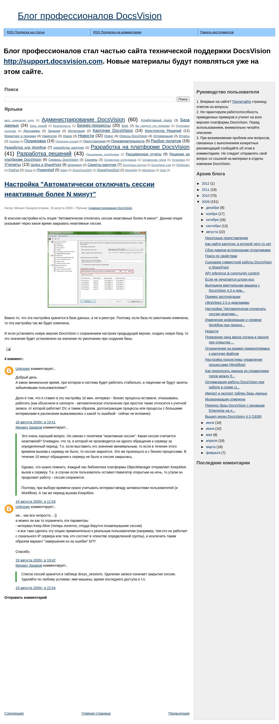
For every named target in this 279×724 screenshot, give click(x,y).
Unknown (23, 369)
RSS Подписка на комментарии (117, 32)
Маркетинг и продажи (20, 136)
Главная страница (96, 713)
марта (211, 447)
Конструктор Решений (163, 131)
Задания (54, 131)
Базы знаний (38, 125)
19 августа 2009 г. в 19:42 (36, 560)
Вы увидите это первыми (152, 125)
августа (212, 232)
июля (210, 423)
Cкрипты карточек (102, 165)
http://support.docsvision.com (53, 61)
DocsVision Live (161, 164)
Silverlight (131, 170)
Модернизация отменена (225, 399)
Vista (163, 170)
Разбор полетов (166, 141)
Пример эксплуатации (222, 297)
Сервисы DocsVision (63, 160)
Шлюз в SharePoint (46, 165)
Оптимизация (163, 136)
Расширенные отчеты (143, 154)
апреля (212, 441)
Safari (63, 170)
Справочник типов (154, 159)
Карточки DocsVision (113, 130)
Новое (67, 136)
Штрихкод (75, 165)
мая (209, 435)
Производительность (128, 141)
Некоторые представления (226, 238)
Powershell (45, 170)
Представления (94, 141)
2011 (206, 190)
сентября (214, 226)
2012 (206, 183)
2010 (206, 196)
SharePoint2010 (108, 170)
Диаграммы (31, 131)
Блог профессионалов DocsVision (90, 16)
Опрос (108, 136)
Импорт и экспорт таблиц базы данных (236, 393)
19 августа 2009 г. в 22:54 (36, 588)
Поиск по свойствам (221, 256)
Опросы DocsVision (133, 136)
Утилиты (12, 164)
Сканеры (91, 160)
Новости (86, 135)
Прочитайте (241, 102)
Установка (178, 159)
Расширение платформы (102, 154)
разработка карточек (69, 147)
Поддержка (35, 141)
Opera (28, 170)
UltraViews (148, 170)
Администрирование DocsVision (83, 119)
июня (210, 429)
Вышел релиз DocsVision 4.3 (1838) (233, 416)
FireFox (14, 170)
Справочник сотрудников (120, 159)
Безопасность (62, 125)
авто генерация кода (19, 120)
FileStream (182, 164)
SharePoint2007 (82, 170)
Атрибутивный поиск (156, 120)
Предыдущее (179, 713)
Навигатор (49, 136)
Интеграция (76, 131)
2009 (206, 202)
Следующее (14, 713)
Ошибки (14, 141)
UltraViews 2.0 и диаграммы (227, 303)
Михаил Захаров (29, 427)
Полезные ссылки (67, 141)
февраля (213, 453)
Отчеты (184, 136)
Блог (125, 125)
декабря (213, 208)
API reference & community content (232, 273)
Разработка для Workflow (25, 147)
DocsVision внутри (134, 164)
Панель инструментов (217, 32)
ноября (212, 214)
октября (213, 220)
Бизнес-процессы (94, 125)
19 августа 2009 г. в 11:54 (36, 502)
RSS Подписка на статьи (26, 32)
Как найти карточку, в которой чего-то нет (238, 244)
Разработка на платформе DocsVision (140, 147)
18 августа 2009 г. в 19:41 (36, 422)
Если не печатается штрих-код (229, 279)
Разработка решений (44, 153)
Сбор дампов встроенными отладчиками (237, 250)
